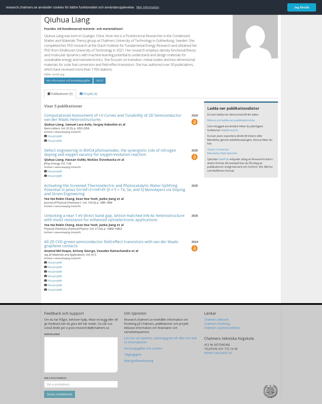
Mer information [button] (147, 7)
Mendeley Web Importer (222, 153)
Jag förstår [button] (301, 7)
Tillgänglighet (132, 354)
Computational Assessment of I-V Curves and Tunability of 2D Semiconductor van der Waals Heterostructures (112, 117)
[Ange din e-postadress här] (81, 384)
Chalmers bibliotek (216, 319)
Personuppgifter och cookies (143, 348)
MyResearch (230, 130)
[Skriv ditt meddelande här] (81, 355)
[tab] (60, 94)
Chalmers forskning (217, 324)
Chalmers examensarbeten (222, 328)
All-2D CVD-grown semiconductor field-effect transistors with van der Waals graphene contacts (111, 243)
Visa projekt (54, 136)
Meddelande (52, 334)
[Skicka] (59, 394)
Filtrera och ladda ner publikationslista (231, 120)
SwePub (224, 159)
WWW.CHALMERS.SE (218, 353)
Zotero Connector (218, 149)
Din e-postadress (55, 378)
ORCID (99, 80)
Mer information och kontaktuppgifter (68, 80)
